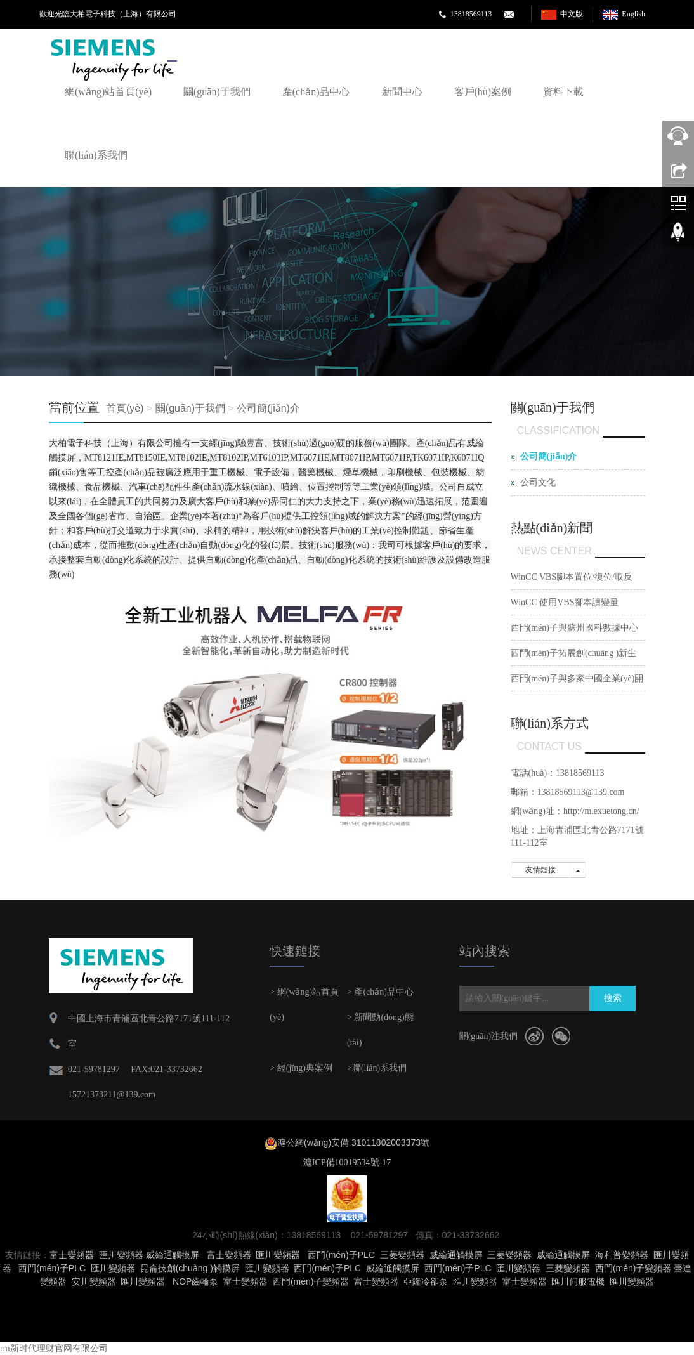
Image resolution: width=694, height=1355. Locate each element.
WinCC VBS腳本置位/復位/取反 (571, 577)
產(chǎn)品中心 (316, 91)
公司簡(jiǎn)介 (268, 408)
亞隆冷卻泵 (425, 1281)
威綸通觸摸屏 (172, 1255)
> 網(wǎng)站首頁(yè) (304, 1004)
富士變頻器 (71, 1255)
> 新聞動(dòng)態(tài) (380, 1029)
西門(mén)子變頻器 (633, 1268)
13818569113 (471, 14)
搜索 (613, 998)
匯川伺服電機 (578, 1281)
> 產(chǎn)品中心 (380, 992)
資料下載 (563, 91)
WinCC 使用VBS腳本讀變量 (565, 602)
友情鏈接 (540, 869)
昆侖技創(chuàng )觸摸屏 (190, 1268)
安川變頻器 (94, 1281)
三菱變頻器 (402, 1255)
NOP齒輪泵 (195, 1281)
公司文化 (538, 482)
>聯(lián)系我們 (377, 1068)
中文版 (571, 14)
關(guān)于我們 (217, 91)
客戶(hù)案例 (483, 91)
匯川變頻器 (121, 1255)
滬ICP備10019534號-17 (347, 1162)
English (633, 14)
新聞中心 (402, 91)
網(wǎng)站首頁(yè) (108, 91)
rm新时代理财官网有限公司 (54, 1348)
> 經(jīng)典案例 (301, 1068)
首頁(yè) (125, 408)
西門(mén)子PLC (341, 1255)
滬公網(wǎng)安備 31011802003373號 (353, 1142)
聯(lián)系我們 (96, 155)
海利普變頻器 (621, 1255)
